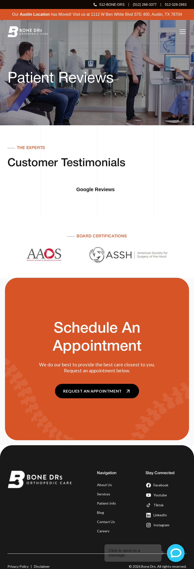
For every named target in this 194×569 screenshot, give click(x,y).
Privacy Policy (18, 554)
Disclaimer (42, 554)
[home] (27, 31)
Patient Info (106, 491)
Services (103, 481)
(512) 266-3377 (145, 4)
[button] (182, 32)
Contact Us (106, 509)
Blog (100, 500)
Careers (103, 518)
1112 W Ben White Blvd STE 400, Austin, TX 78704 (136, 14)
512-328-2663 (176, 4)
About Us (104, 472)
